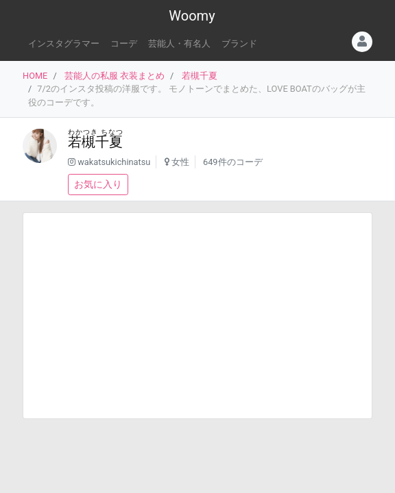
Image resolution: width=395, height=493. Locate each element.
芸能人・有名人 (179, 43)
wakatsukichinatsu (113, 162)
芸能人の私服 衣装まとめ (114, 76)
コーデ (123, 43)
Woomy (192, 16)
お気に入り (98, 184)
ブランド (239, 43)
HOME (35, 76)
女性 (180, 162)
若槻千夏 (199, 76)
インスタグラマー (63, 43)
